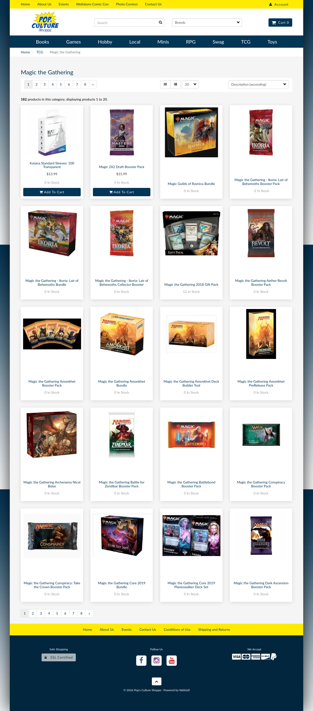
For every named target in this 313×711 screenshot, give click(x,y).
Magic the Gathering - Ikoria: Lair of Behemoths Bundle (51, 282)
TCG (39, 52)
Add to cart (52, 192)
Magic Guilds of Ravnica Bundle (191, 184)
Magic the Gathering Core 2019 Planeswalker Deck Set (191, 585)
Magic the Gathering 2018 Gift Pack (191, 284)
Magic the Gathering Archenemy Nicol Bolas (51, 484)
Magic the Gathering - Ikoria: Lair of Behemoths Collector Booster (121, 282)
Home (25, 52)
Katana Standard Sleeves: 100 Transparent (52, 165)
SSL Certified (59, 657)
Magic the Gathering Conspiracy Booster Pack (261, 484)
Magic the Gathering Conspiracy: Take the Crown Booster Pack (52, 585)
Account (279, 4)
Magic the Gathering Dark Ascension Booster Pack (261, 585)
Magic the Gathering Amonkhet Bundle (121, 383)
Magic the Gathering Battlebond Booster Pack (191, 484)
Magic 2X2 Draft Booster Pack (122, 167)
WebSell (184, 690)
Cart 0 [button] (280, 22)
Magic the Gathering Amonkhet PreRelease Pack (260, 383)
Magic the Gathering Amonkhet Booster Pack (51, 383)
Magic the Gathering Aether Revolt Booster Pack (261, 282)
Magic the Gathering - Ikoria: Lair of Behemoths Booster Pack (261, 181)
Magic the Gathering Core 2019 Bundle (121, 585)
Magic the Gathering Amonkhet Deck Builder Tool (191, 383)
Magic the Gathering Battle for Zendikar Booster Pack (121, 484)
